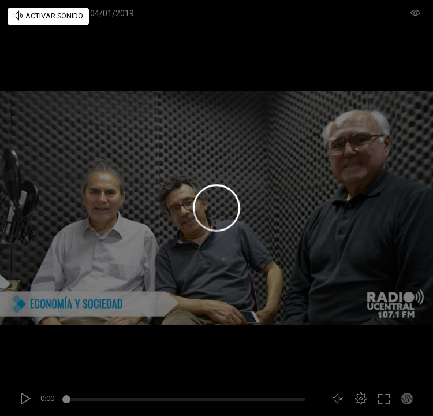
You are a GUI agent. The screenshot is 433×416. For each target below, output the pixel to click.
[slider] (185, 401)
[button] (360, 398)
